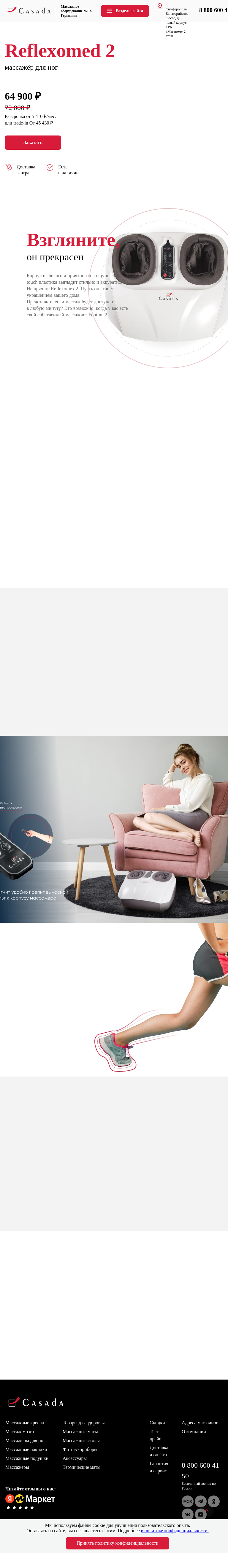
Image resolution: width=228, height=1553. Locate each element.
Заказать (33, 142)
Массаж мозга (19, 1431)
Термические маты (81, 1467)
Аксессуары (75, 1458)
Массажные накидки (26, 1449)
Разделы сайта (124, 11)
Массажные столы (81, 1440)
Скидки (157, 1422)
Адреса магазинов (200, 1422)
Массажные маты (80, 1431)
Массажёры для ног (25, 1440)
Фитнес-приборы (80, 1449)
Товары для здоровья (84, 1422)
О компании (194, 1431)
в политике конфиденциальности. (175, 1530)
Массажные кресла (24, 1422)
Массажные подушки (26, 1458)
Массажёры (17, 1467)
